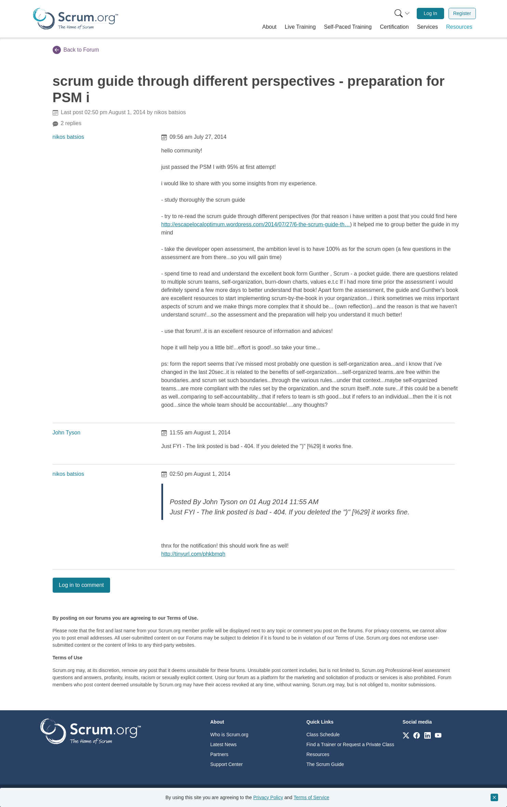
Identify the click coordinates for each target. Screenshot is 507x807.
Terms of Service (311, 797)
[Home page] (75, 18)
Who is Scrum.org (229, 734)
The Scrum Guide (325, 764)
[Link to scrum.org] (406, 735)
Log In (430, 13)
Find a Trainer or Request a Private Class (350, 744)
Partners (219, 754)
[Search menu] (402, 13)
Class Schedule (322, 734)
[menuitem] (401, 13)
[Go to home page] (90, 731)
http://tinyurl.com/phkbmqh (193, 554)
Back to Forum (76, 50)
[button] (269, 27)
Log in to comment (81, 585)
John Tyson (67, 432)
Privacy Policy (268, 797)
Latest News (223, 744)
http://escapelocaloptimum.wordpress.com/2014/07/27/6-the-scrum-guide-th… (255, 224)
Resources (317, 754)
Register (462, 13)
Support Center (226, 764)
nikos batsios (68, 137)
